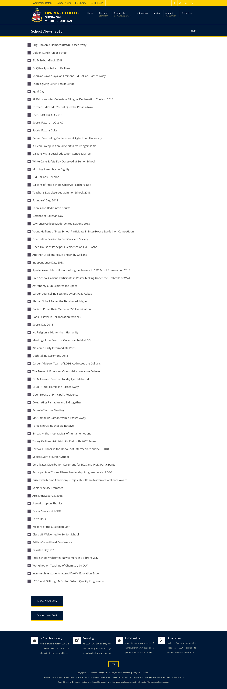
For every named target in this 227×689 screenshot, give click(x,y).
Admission (142, 12)
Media (156, 12)
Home (90, 12)
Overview (104, 14)
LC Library (80, 2)
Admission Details (43, 2)
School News (64, 2)
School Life (122, 14)
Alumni (170, 14)
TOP (113, 664)
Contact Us (186, 12)
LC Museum (96, 2)
